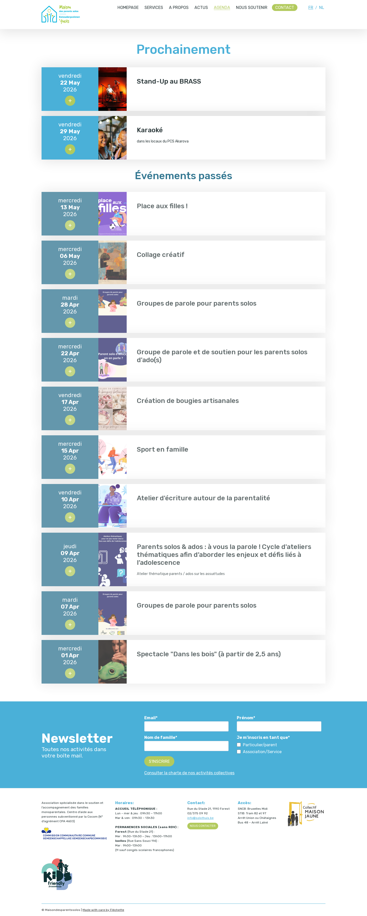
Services (154, 7)
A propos (179, 7)
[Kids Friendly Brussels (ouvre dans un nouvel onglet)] (57, 889)
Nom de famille (159, 737)
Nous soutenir (251, 7)
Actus (201, 7)
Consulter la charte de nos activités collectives (189, 772)
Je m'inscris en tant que (262, 737)
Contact (284, 7)
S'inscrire (159, 761)
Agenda (222, 7)
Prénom (245, 717)
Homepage (128, 7)
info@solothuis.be (200, 818)
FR (310, 7)
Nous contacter (203, 826)
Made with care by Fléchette (103, 910)
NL (321, 7)
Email (150, 717)
